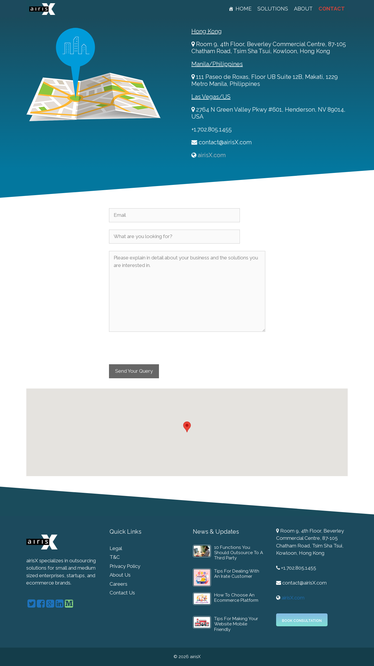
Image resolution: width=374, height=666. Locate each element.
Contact (331, 9)
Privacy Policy (125, 566)
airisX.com (212, 155)
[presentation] (153, 350)
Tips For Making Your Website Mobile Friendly (236, 624)
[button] (187, 427)
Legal (116, 548)
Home (244, 9)
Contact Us (122, 593)
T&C (115, 557)
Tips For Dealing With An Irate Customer (236, 573)
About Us (120, 575)
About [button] (303, 9)
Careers (118, 584)
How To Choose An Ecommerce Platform (236, 597)
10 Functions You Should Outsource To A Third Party (238, 553)
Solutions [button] (272, 9)
